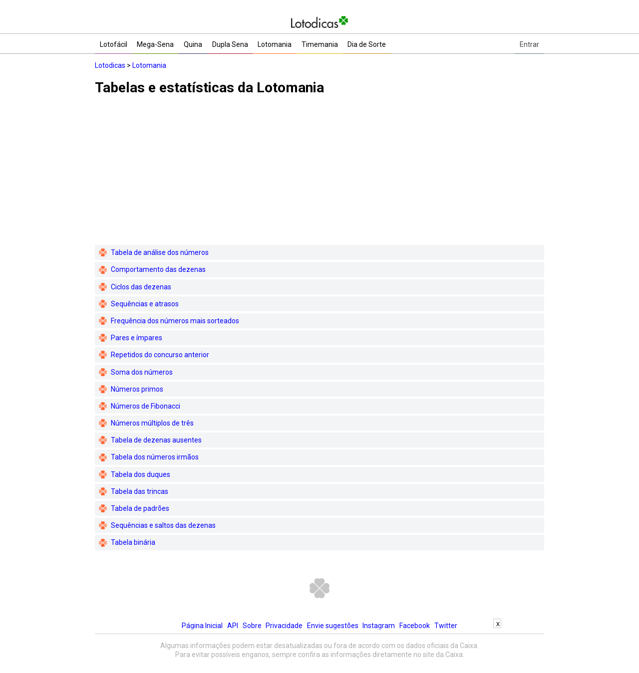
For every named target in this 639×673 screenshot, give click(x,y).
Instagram (378, 626)
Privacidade (284, 626)
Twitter (445, 626)
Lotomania (149, 65)
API (232, 626)
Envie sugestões (332, 626)
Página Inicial (202, 626)
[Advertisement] (319, 175)
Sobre (252, 626)
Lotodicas (110, 65)
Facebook (414, 626)
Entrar (529, 44)
